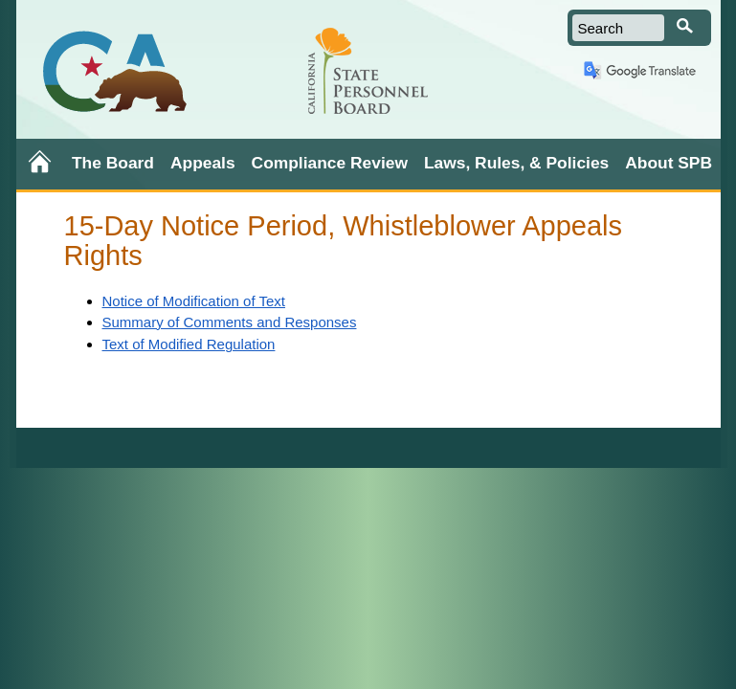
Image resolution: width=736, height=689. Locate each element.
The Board (113, 162)
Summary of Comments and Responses (229, 322)
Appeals (202, 162)
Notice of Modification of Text (193, 301)
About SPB (668, 162)
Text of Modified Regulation (189, 344)
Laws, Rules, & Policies (516, 162)
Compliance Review (330, 162)
